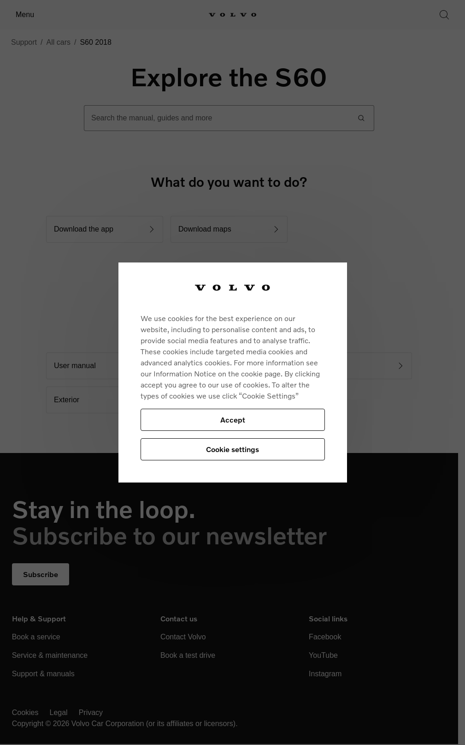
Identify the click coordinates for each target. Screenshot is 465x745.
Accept (232, 419)
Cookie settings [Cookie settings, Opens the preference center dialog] (232, 449)
